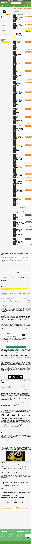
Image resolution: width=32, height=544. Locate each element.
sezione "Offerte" (13, 366)
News (1, 536)
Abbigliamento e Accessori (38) (3, 32)
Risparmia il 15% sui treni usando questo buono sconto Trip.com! (15, 0)
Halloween (18, 536)
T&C (9, 537)
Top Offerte (10, 6)
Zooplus (13, 288)
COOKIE (23, 542)
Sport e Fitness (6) (3, 34)
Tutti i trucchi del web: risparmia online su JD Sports (22, 508)
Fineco (10, 288)
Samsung (27, 288)
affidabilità (3, 261)
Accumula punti (28, 31)
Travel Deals (24, 6)
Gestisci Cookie (25, 542)
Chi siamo (2, 534)
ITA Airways (19, 288)
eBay (3, 288)
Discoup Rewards (2, 6)
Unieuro (16, 288)
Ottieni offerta (28, 144)
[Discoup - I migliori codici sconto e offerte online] (4, 3)
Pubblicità (2, 535)
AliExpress (23, 288)
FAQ (9, 536)
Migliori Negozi (14, 6)
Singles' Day (18, 537)
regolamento (2, 40)
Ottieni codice (28, 16)
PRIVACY (20, 542)
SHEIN (6, 288)
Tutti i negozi (2, 537)
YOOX (1, 288)
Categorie (20, 5)
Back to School (19, 535)
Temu (8, 288)
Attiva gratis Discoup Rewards (4, 41)
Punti (8, 14)
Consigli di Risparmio (16, 11)
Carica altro (22, 207)
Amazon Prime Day (19, 534)
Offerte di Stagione (28, 6)
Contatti (10, 535)
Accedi (28, 2)
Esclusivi (7, 5)
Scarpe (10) (2, 33)
